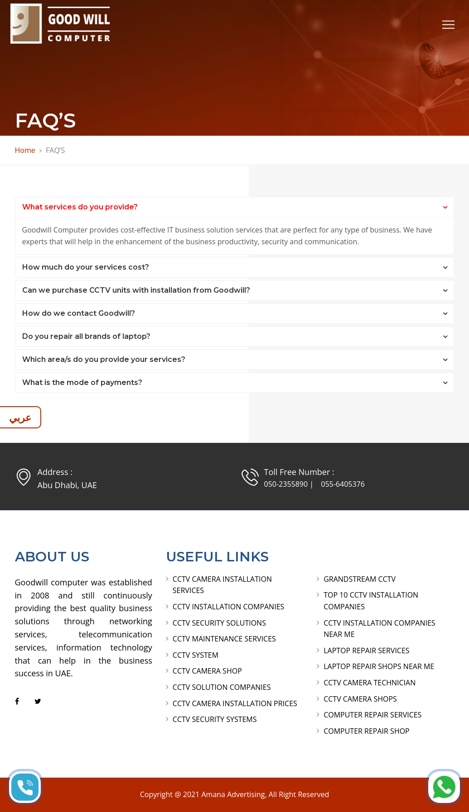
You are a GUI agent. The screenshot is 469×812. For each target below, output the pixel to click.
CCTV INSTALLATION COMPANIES (228, 607)
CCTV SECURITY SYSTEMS (215, 719)
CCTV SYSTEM (195, 655)
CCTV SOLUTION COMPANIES (222, 687)
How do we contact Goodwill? (78, 313)
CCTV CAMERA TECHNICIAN (370, 683)
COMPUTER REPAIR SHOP (367, 731)
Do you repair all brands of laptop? (86, 336)
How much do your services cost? (85, 267)
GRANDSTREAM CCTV (360, 579)
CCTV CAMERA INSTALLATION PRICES (235, 703)
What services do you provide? (80, 207)
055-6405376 (343, 484)
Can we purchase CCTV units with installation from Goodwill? (136, 290)
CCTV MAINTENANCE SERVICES (224, 639)
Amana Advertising (233, 794)
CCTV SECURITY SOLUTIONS (219, 623)
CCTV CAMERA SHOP (207, 671)
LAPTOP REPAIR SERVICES (366, 650)
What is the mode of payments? (82, 382)
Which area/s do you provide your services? (103, 359)
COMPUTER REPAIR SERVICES (372, 715)
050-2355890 (286, 484)
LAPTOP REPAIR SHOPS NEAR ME (379, 666)
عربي (20, 417)
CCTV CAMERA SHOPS (360, 699)
